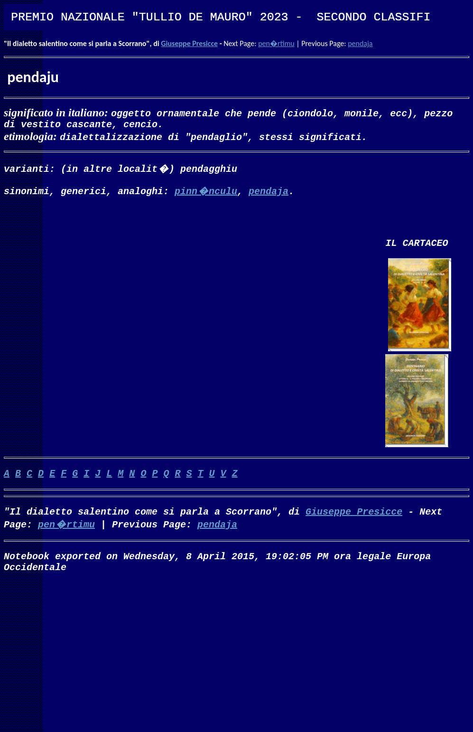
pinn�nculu (206, 192)
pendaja (360, 43)
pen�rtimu (276, 43)
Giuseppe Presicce (189, 43)
